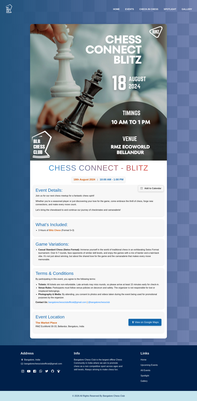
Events (129, 9)
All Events (145, 370)
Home (117, 9)
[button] (58, 371)
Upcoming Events (149, 365)
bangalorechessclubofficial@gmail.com (67, 302)
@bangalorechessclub (99, 302)
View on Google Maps (147, 322)
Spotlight (170, 9)
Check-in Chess (148, 9)
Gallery (187, 9)
